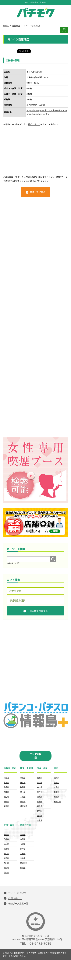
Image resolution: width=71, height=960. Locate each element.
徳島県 (6, 858)
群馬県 (22, 787)
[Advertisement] (35, 149)
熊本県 (22, 848)
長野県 (39, 801)
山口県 (6, 853)
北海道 (6, 777)
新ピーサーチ (34, 124)
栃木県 (22, 782)
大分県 (22, 853)
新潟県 (39, 777)
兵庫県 (56, 792)
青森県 (6, 782)
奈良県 (56, 796)
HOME (6, 25)
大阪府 (56, 787)
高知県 (6, 872)
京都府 (56, 782)
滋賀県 (56, 777)
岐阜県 (39, 806)
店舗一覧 (16, 25)
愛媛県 (6, 867)
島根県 (6, 839)
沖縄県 (22, 867)
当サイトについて (17, 893)
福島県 (6, 806)
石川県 (39, 787)
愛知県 (39, 815)
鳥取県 (6, 834)
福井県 (39, 792)
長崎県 (22, 844)
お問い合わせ (15, 898)
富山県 (39, 782)
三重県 (39, 820)
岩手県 (6, 787)
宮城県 (6, 792)
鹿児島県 (23, 863)
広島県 (6, 848)
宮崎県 (22, 858)
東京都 (22, 801)
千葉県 (22, 796)
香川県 (6, 863)
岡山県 (6, 844)
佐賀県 (22, 839)
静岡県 (39, 810)
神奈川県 (23, 806)
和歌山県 (57, 801)
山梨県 (39, 796)
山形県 (6, 801)
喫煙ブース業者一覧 (18, 903)
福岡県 (22, 834)
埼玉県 (22, 792)
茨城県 (22, 777)
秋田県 (6, 796)
